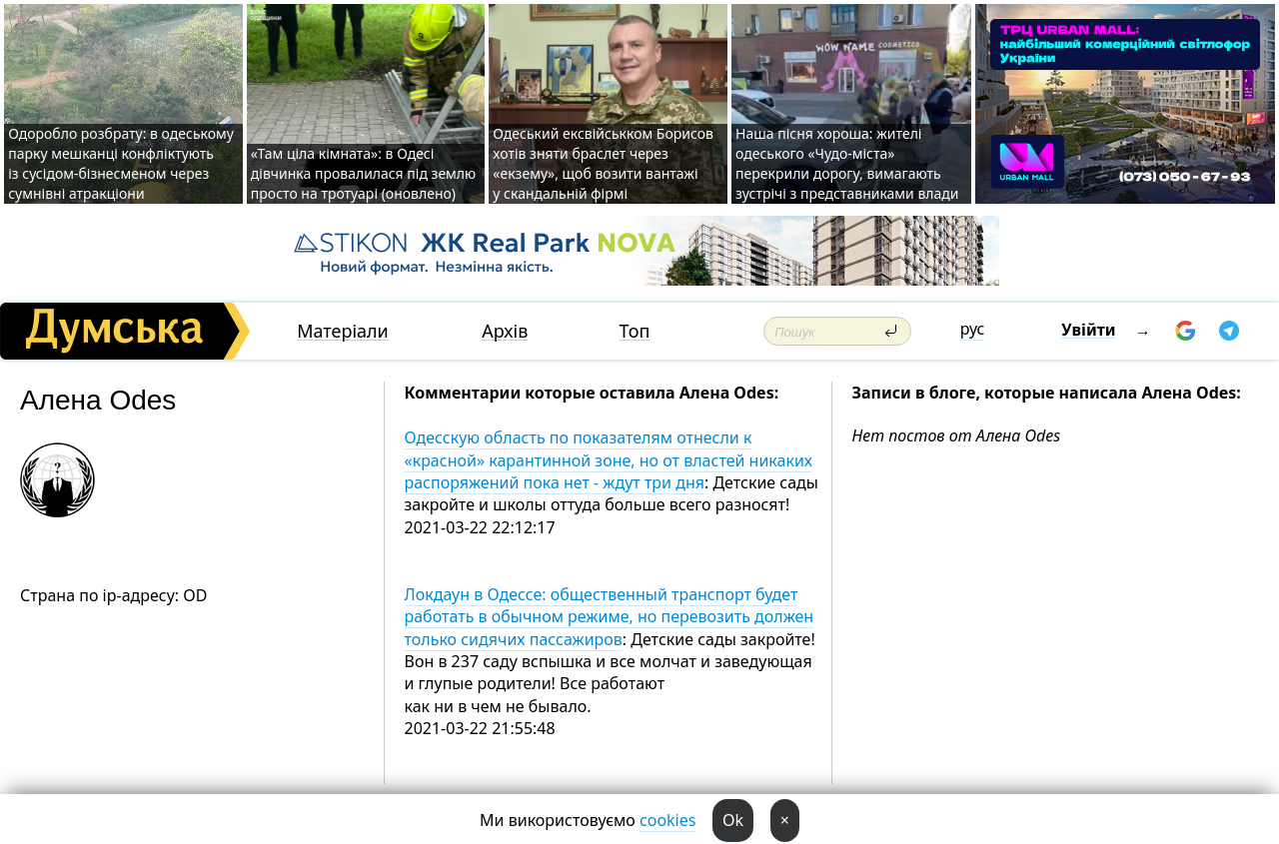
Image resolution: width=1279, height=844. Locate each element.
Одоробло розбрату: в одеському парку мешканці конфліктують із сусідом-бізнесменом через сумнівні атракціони (121, 163)
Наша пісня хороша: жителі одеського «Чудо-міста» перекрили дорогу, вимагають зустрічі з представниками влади (846, 163)
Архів (505, 331)
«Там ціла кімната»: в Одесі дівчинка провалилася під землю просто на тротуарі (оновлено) (363, 173)
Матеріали (343, 331)
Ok (732, 820)
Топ (635, 331)
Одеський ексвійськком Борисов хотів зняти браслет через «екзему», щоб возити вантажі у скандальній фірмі (603, 163)
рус (972, 329)
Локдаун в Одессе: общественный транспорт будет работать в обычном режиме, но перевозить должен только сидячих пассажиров (609, 616)
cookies (667, 820)
